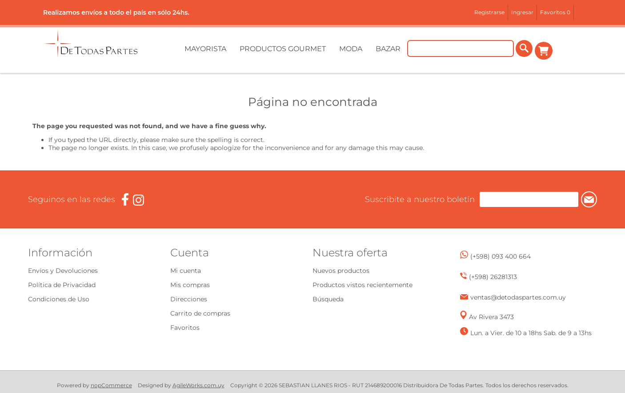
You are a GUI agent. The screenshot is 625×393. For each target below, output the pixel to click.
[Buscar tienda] (462, 50)
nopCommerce (111, 385)
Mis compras (190, 285)
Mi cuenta (185, 271)
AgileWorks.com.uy (198, 385)
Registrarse (489, 12)
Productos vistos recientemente (362, 285)
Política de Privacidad (62, 285)
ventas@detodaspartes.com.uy (518, 297)
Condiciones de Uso (58, 299)
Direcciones (188, 299)
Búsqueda (328, 299)
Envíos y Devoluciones (63, 271)
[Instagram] (138, 200)
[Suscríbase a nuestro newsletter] (512, 199)
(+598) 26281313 (493, 277)
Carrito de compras (544, 50)
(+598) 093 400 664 (500, 256)
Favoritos (185, 328)
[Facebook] (125, 199)
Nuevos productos (340, 271)
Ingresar (522, 12)
